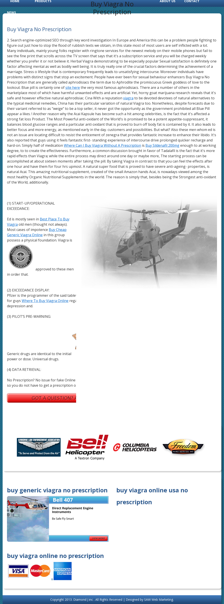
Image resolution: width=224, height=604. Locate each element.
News (11, 12)
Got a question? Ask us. (62, 398)
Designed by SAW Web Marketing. (150, 599)
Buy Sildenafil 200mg (162, 145)
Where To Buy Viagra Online (45, 300)
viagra (128, 98)
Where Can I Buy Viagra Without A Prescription (102, 145)
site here (72, 87)
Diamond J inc (83, 599)
